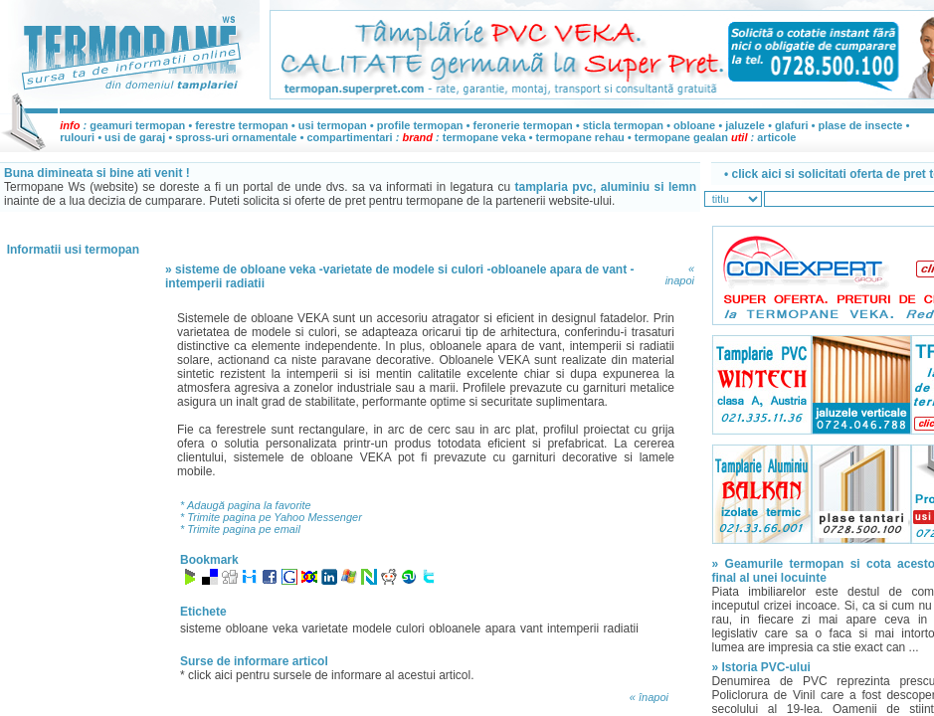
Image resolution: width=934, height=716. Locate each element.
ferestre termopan (241, 125)
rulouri (77, 137)
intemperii (573, 628)
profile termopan (420, 125)
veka (285, 628)
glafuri (792, 125)
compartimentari (350, 137)
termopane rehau (580, 137)
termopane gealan (681, 137)
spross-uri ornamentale (235, 137)
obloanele (454, 628)
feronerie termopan (523, 125)
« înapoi (649, 697)
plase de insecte (860, 125)
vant (531, 628)
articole (776, 137)
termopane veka (484, 137)
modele (371, 628)
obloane (694, 125)
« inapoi (679, 274)
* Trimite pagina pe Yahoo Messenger (271, 517)
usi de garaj (134, 137)
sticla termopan (623, 125)
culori (410, 628)
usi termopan (332, 125)
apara (500, 628)
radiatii (621, 628)
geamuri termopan (137, 125)
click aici (212, 675)
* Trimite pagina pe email (240, 529)
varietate (325, 628)
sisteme (200, 628)
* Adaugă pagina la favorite (245, 505)
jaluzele (745, 125)
